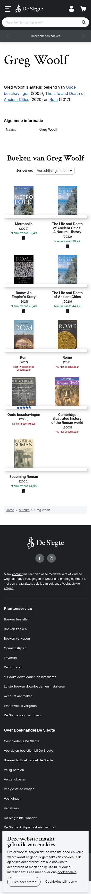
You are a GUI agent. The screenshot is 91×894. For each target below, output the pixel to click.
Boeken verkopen (17, 638)
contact (17, 574)
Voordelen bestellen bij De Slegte (28, 750)
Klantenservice (18, 608)
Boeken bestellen (16, 619)
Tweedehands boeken (45, 36)
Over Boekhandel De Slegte (29, 730)
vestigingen (33, 579)
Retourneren (13, 667)
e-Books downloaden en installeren (30, 677)
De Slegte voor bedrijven (22, 715)
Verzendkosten (15, 779)
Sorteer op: (24, 170)
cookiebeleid (67, 872)
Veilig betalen (14, 770)
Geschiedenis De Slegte (21, 741)
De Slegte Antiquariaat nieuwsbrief (30, 827)
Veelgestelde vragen (19, 789)
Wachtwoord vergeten (20, 706)
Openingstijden (15, 648)
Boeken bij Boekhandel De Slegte (28, 760)
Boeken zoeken (15, 629)
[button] (8, 36)
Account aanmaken (18, 696)
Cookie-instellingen (59, 881)
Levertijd (10, 658)
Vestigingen (12, 798)
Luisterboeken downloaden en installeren (34, 686)
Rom (54, 99)
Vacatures (11, 808)
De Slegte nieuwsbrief (20, 818)
